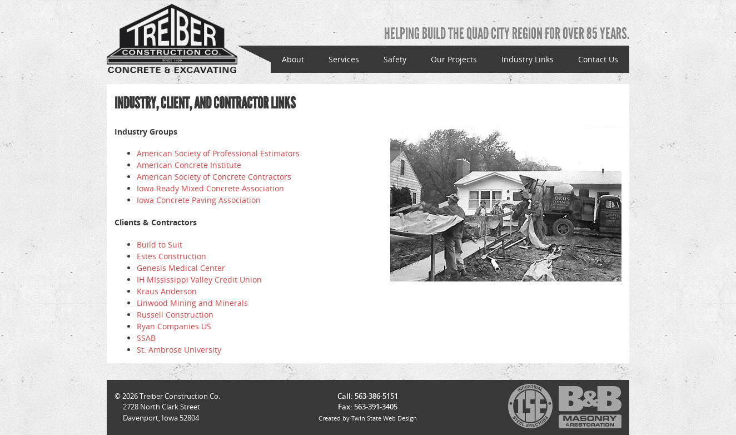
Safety (395, 59)
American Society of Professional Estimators (218, 153)
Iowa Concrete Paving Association (199, 200)
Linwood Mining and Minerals (192, 303)
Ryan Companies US (174, 326)
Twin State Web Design (384, 418)
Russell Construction (175, 314)
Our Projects (454, 59)
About (293, 59)
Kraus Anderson (167, 291)
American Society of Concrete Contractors (214, 176)
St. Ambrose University (179, 349)
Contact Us (598, 59)
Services (344, 59)
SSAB (146, 338)
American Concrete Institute (189, 165)
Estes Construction (171, 256)
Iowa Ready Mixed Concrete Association (210, 188)
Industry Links (527, 59)
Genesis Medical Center (181, 268)
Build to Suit (159, 244)
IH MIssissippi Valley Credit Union (199, 279)
